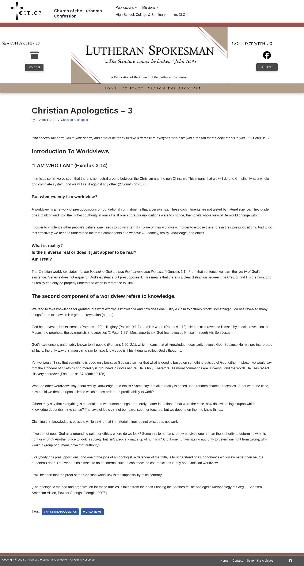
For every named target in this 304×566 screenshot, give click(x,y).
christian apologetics (60, 511)
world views (92, 511)
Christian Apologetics (75, 120)
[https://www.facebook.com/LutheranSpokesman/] (290, 560)
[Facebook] (267, 57)
